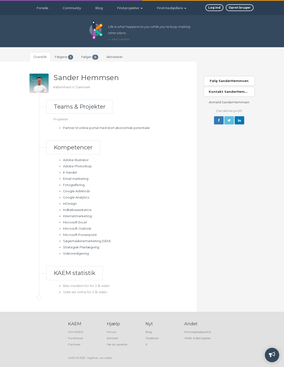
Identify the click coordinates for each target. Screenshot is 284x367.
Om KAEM (75, 332)
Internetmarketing (77, 216)
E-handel (70, 172)
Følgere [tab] (64, 57)
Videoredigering (76, 253)
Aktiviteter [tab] (114, 57)
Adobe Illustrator (76, 160)
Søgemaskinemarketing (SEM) (87, 241)
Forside (42, 8)
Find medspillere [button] (171, 8)
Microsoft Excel (75, 222)
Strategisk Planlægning (81, 247)
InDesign (70, 203)
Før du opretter (117, 344)
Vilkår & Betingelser (197, 338)
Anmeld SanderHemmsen (229, 102)
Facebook (152, 338)
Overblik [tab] (40, 57)
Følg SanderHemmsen (229, 81)
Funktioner (75, 338)
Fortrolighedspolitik (197, 332)
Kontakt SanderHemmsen (231, 91)
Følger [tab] (89, 57)
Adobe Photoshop (77, 166)
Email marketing (75, 179)
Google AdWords (76, 191)
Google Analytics (76, 197)
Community (72, 8)
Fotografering (74, 185)
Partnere (74, 344)
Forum (111, 332)
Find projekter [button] (130, 8)
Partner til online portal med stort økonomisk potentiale (106, 128)
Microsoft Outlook (77, 228)
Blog (99, 8)
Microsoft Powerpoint (80, 235)
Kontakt (112, 338)
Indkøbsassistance (77, 210)
